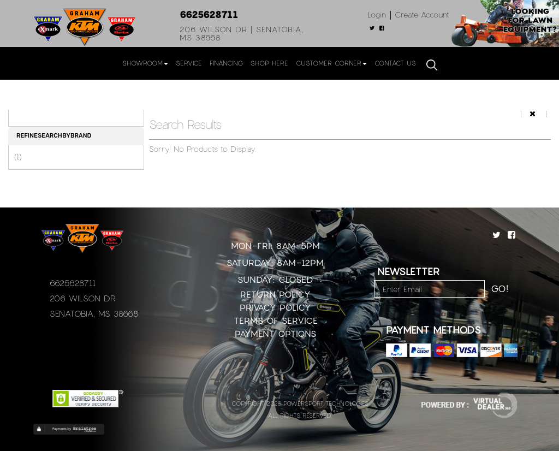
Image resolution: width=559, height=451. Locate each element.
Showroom (145, 63)
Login (376, 14)
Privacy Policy (275, 307)
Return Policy (275, 294)
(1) (17, 156)
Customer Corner (331, 63)
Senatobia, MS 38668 (94, 313)
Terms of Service (276, 320)
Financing (226, 63)
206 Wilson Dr (83, 298)
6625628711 (209, 14)
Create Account (422, 14)
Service (189, 63)
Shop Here (269, 63)
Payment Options (275, 333)
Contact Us (395, 63)
